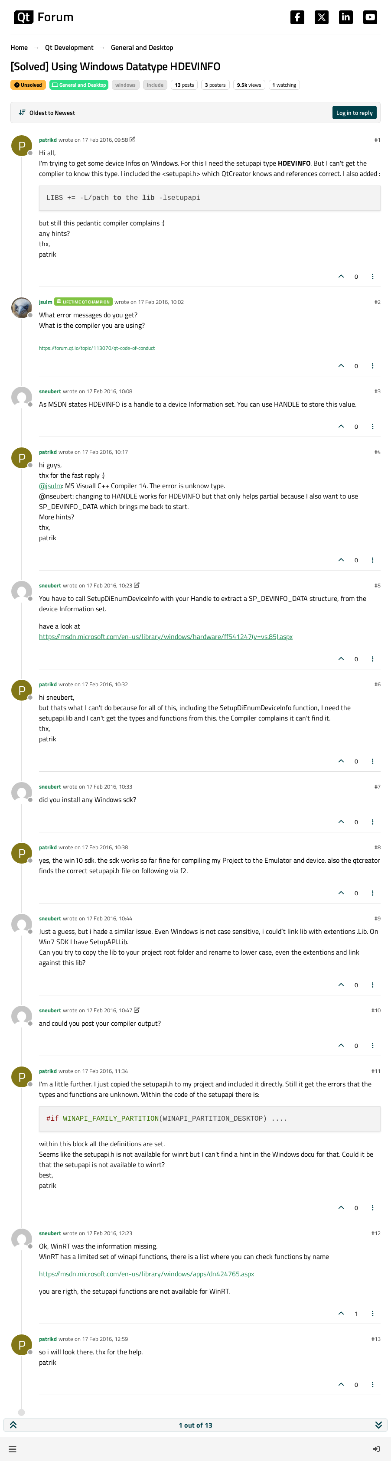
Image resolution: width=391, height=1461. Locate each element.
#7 (378, 786)
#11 (376, 1070)
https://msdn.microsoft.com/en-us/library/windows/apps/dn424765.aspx (146, 1274)
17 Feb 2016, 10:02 (161, 301)
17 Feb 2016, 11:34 (105, 1070)
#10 (376, 1010)
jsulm (45, 301)
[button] (12, 1449)
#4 (378, 451)
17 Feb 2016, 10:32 (105, 684)
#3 (378, 391)
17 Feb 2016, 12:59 (105, 1338)
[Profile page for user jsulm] (21, 307)
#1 (378, 139)
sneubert (50, 391)
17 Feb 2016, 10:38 (105, 847)
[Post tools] (373, 276)
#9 (378, 918)
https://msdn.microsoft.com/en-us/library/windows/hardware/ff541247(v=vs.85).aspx (166, 636)
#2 (378, 301)
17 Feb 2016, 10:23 (109, 585)
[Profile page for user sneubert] (21, 397)
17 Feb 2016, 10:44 (109, 918)
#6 (378, 684)
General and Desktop (79, 85)
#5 (378, 585)
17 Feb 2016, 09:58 (105, 139)
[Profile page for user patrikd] (21, 145)
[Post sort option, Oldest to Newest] (46, 112)
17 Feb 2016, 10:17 (105, 451)
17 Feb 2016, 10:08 (109, 391)
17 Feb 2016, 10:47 (109, 1010)
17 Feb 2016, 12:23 (109, 1233)
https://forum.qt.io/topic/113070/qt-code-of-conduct (97, 348)
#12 (376, 1233)
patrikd (48, 139)
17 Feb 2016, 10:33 (109, 786)
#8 (378, 847)
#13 (376, 1338)
